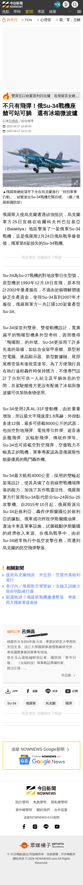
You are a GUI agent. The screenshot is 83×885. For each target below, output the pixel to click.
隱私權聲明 (59, 802)
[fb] (23, 826)
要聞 (29, 12)
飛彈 (68, 703)
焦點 (5, 11)
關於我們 (43, 809)
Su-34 (11, 703)
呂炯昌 (13, 121)
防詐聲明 (22, 802)
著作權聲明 (23, 809)
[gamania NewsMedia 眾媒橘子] (41, 845)
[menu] (79, 11)
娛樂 (52, 11)
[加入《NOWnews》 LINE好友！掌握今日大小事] (51, 691)
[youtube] (57, 826)
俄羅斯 (31, 703)
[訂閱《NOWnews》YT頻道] (71, 691)
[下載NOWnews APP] (66, 4)
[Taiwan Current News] (57, 4)
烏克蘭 (51, 703)
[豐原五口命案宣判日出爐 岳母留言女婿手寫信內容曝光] (45, 95)
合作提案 (61, 809)
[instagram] (35, 826)
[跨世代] (9, 19)
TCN (28, 20)
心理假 (45, 20)
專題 (41, 11)
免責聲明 (39, 802)
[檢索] (74, 4)
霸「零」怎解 (70, 20)
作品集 (69, 675)
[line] (46, 826)
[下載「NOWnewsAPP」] (11, 691)
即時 (17, 11)
